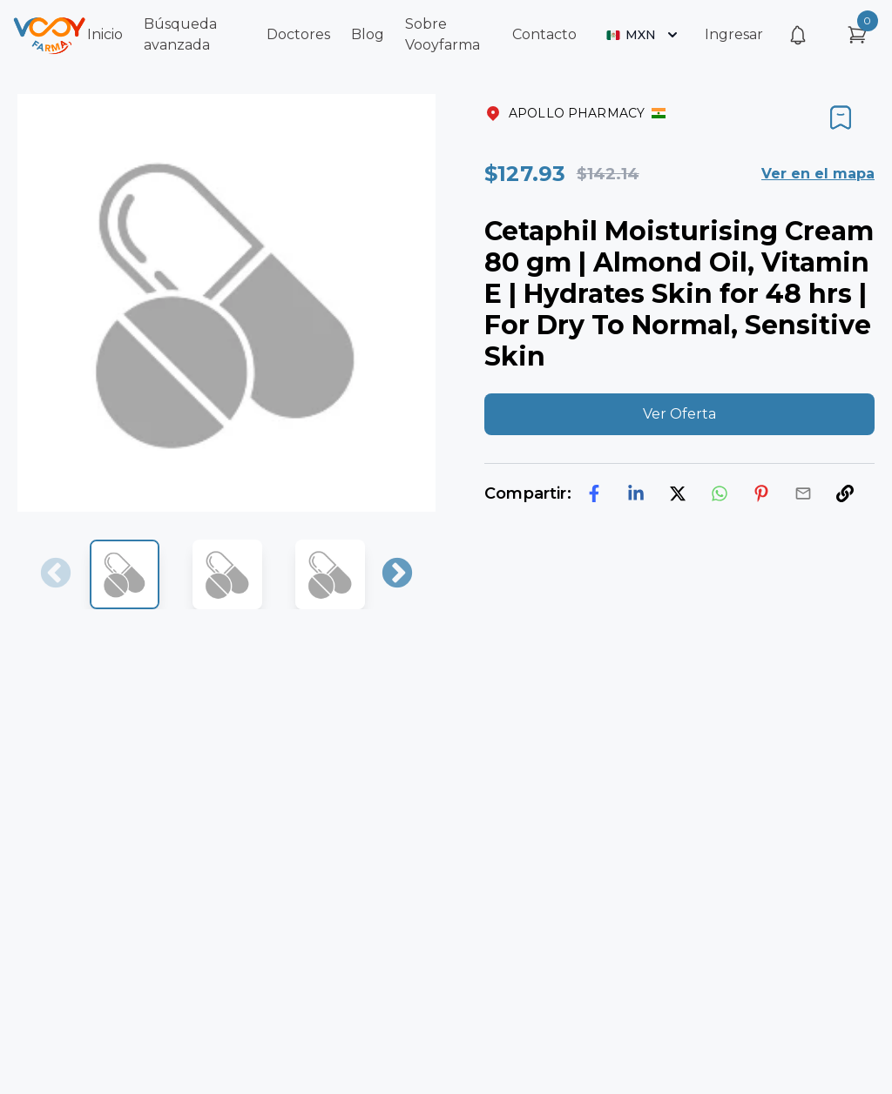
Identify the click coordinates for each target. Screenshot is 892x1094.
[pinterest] (761, 493)
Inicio (105, 34)
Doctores (298, 34)
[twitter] (677, 493)
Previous (56, 574)
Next (397, 574)
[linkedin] (636, 493)
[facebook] (594, 493)
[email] (803, 493)
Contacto (544, 34)
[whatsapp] (719, 493)
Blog (367, 34)
